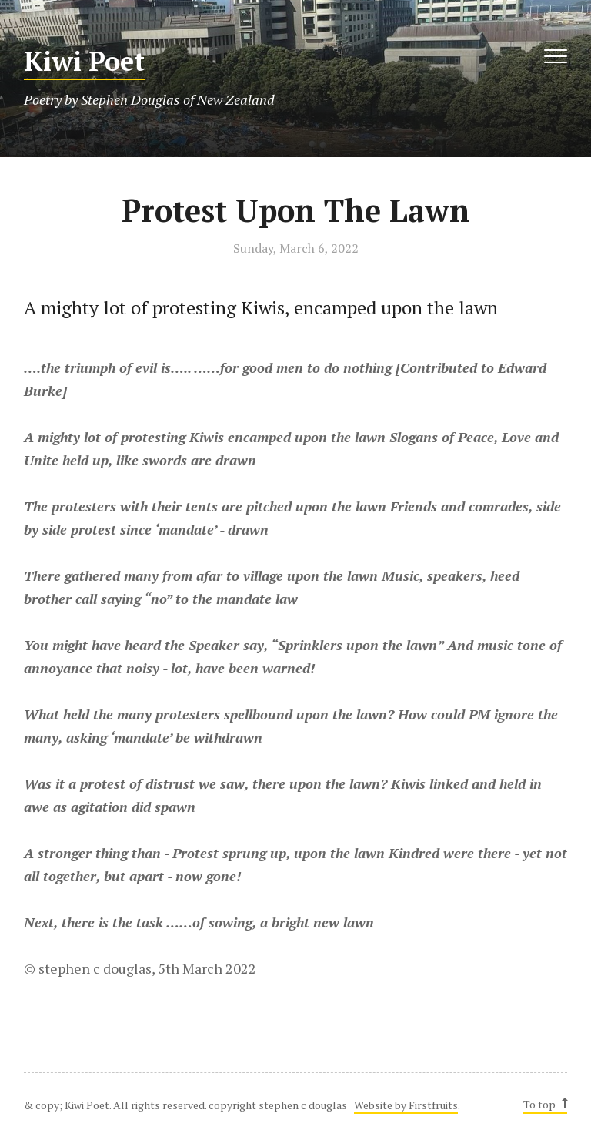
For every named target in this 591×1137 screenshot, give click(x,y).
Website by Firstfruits (406, 1105)
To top (544, 1104)
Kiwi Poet (84, 61)
